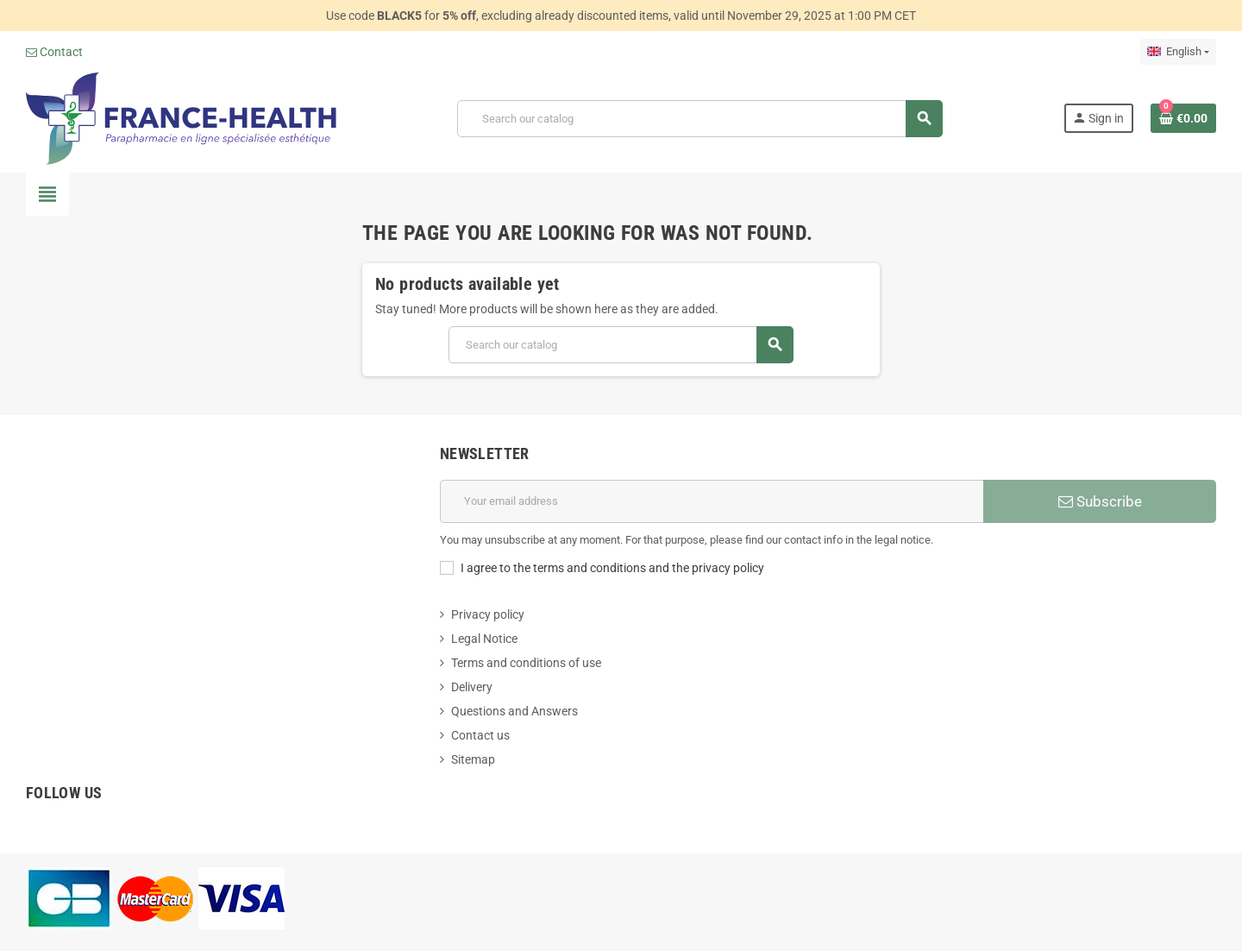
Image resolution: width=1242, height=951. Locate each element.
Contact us (480, 735)
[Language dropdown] (1178, 52)
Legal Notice (484, 639)
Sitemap (473, 759)
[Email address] (711, 501)
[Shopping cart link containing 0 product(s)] (1183, 118)
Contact (54, 52)
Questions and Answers (514, 711)
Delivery (471, 687)
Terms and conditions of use (526, 663)
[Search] (699, 118)
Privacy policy (487, 614)
